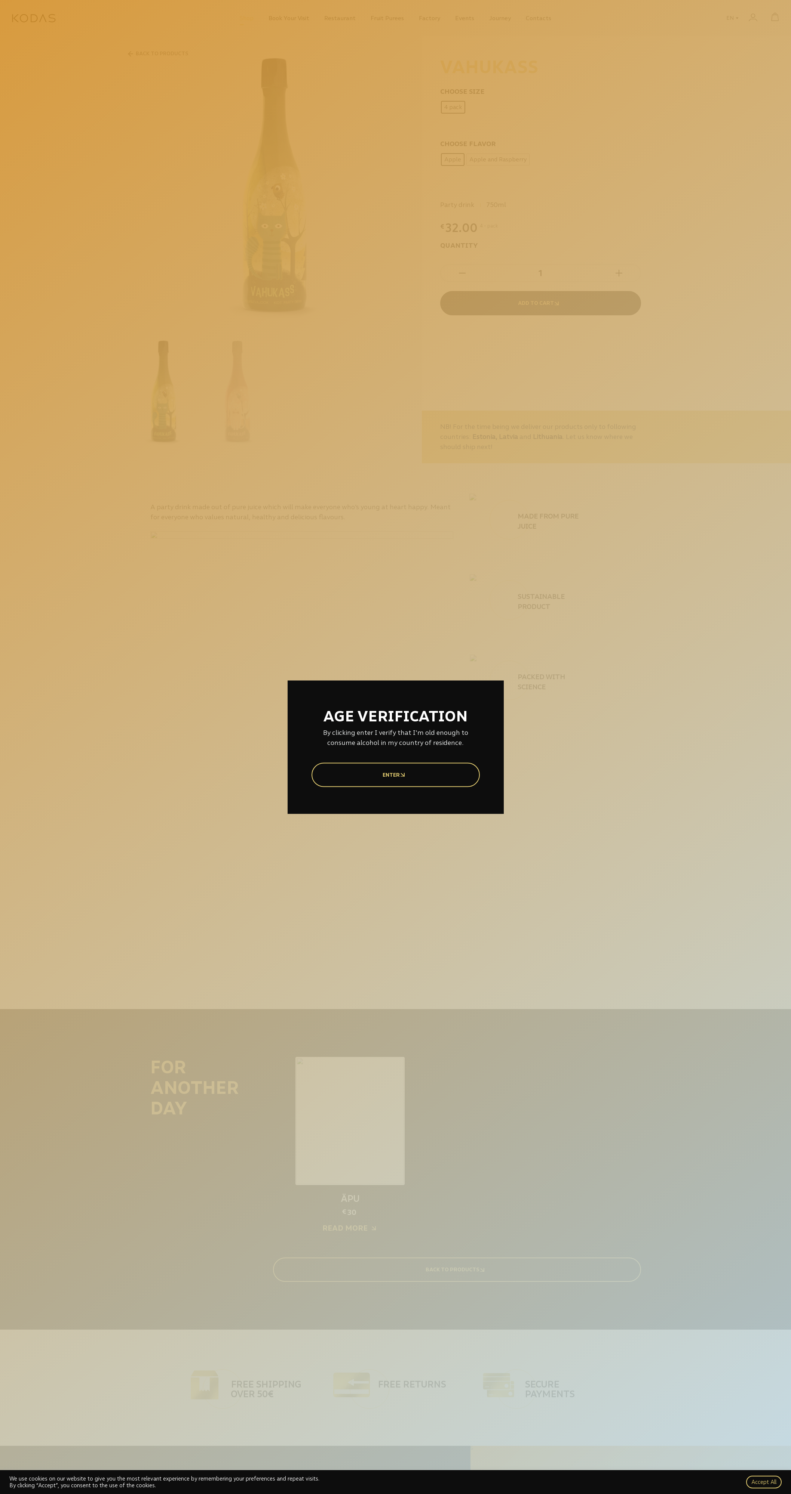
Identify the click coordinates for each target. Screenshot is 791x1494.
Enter (396, 774)
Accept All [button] (763, 1482)
